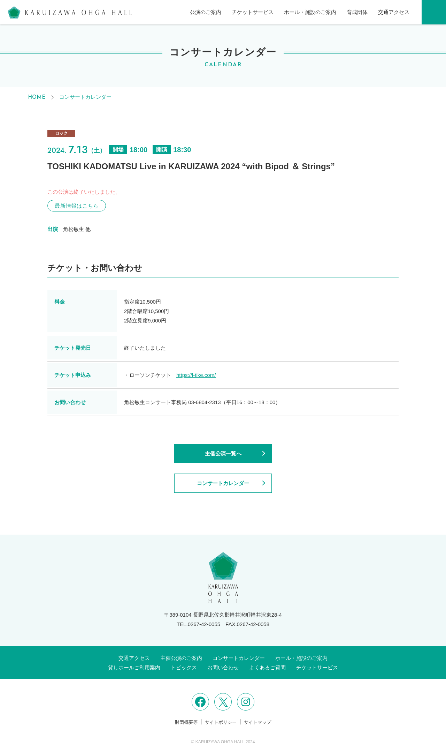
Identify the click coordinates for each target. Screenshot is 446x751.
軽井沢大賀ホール (69, 12)
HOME (36, 97)
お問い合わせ (223, 667)
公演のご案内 (205, 12)
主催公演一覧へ (223, 453)
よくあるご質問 (267, 667)
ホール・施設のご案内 (310, 12)
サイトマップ (257, 722)
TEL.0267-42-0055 (198, 624)
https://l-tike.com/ (196, 375)
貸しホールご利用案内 (134, 667)
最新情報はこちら (77, 206)
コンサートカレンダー (85, 96)
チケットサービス (253, 12)
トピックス (184, 667)
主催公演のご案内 (181, 658)
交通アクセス (393, 12)
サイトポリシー (221, 722)
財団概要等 (186, 722)
